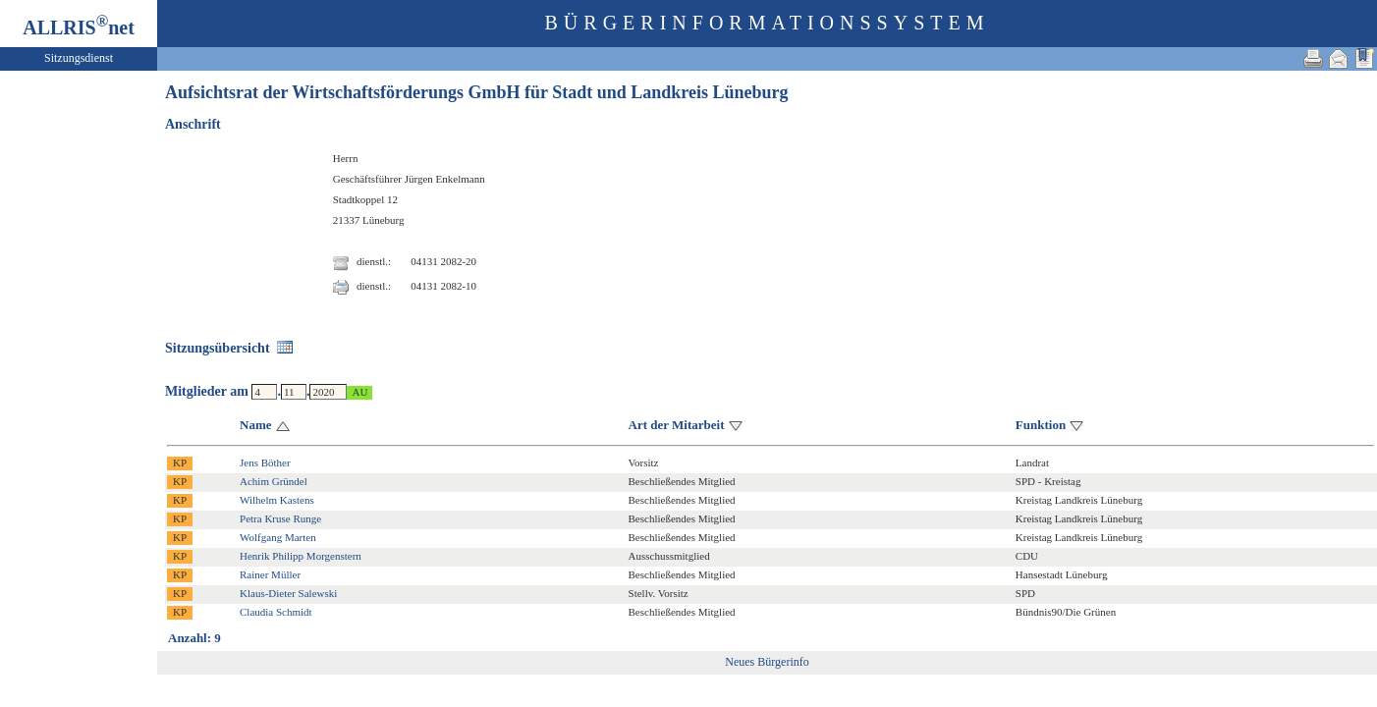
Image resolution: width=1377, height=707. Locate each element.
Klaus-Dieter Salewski (288, 593)
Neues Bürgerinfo (766, 662)
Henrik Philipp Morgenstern (300, 556)
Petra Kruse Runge (280, 518)
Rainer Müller (270, 574)
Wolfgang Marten (278, 537)
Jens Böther (265, 462)
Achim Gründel (273, 481)
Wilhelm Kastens (277, 500)
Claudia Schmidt (276, 612)
